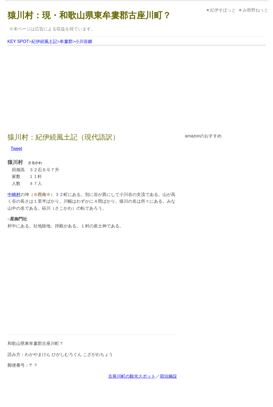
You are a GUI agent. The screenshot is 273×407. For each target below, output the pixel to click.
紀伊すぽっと (223, 10)
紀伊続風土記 (44, 41)
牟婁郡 (66, 41)
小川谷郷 (83, 41)
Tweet (16, 148)
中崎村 (14, 194)
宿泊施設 (168, 376)
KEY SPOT (18, 41)
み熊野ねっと (255, 10)
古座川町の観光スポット (131, 376)
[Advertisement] (136, 90)
